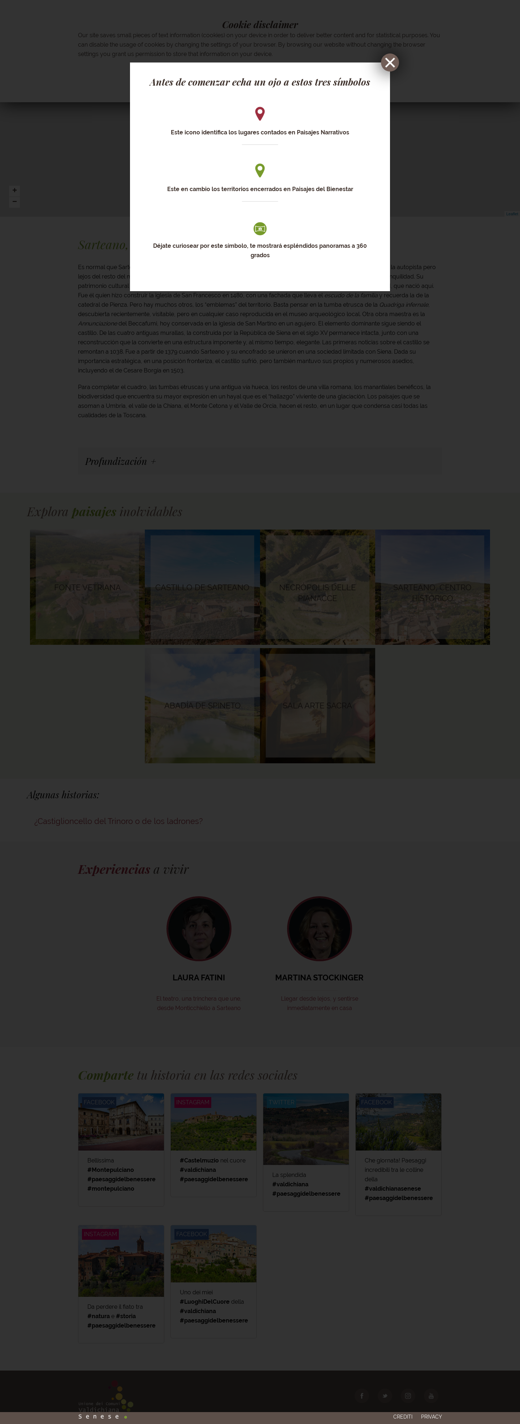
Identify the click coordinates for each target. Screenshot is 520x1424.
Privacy (431, 1401)
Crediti (402, 1401)
